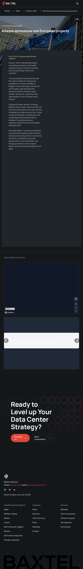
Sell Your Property (68, 518)
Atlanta (7, 518)
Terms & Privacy (38, 518)
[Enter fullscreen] (76, 299)
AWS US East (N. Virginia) (13, 527)
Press (34, 522)
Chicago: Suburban (11, 540)
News (18, 11)
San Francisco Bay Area (13, 535)
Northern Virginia (10, 514)
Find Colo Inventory (68, 514)
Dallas (6, 509)
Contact (35, 531)
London (7, 522)
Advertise (36, 527)
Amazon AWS (31, 11)
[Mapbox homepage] (9, 312)
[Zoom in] (76, 304)
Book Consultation (43, 438)
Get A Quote (65, 527)
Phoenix (7, 531)
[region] (41, 288)
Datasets (64, 509)
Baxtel (7, 11)
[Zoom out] (76, 307)
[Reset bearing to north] (76, 311)
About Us (36, 514)
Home (34, 509)
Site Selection (66, 522)
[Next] (76, 340)
